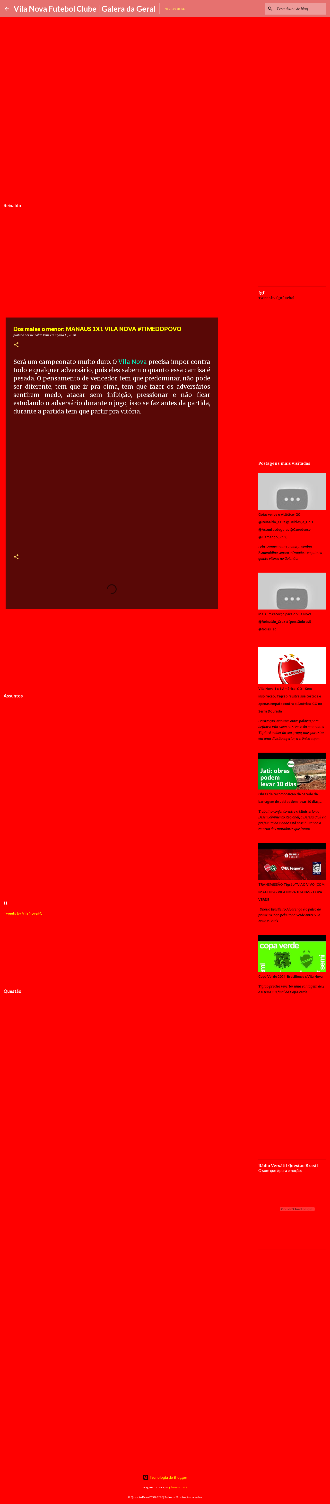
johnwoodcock (178, 1487)
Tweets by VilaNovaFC (23, 913)
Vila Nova (132, 362)
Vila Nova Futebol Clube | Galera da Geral (85, 8)
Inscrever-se (174, 8)
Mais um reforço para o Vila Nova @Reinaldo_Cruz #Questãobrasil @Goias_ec (285, 621)
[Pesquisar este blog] (300, 9)
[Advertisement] (112, 164)
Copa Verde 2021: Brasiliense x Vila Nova (290, 977)
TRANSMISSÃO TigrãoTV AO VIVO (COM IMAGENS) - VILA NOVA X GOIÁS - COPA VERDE (291, 892)
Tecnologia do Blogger (165, 1477)
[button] (16, 345)
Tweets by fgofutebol (276, 298)
